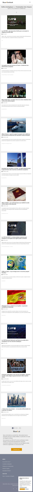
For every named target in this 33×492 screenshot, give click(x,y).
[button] (16, 12)
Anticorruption (4, 213)
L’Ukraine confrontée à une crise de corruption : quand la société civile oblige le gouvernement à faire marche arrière (16, 376)
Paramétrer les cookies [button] (23, 487)
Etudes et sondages (10, 74)
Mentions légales (6, 468)
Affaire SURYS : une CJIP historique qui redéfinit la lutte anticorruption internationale (15, 203)
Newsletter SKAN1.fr (7, 470)
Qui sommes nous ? (7, 461)
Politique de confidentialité (8, 466)
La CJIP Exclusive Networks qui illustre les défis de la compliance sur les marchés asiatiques (15, 341)
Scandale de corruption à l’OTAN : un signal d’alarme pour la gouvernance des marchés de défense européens (16, 169)
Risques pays (4, 315)
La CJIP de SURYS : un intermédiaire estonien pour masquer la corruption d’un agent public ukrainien (14, 237)
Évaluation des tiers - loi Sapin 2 (8, 246)
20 (19, 428)
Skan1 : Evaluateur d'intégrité (8, 476)
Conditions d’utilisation (7, 464)
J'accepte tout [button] (22, 489)
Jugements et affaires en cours (6, 143)
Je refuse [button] (27, 489)
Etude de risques (4, 74)
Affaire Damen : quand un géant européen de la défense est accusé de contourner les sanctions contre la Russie (16, 134)
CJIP (2, 40)
